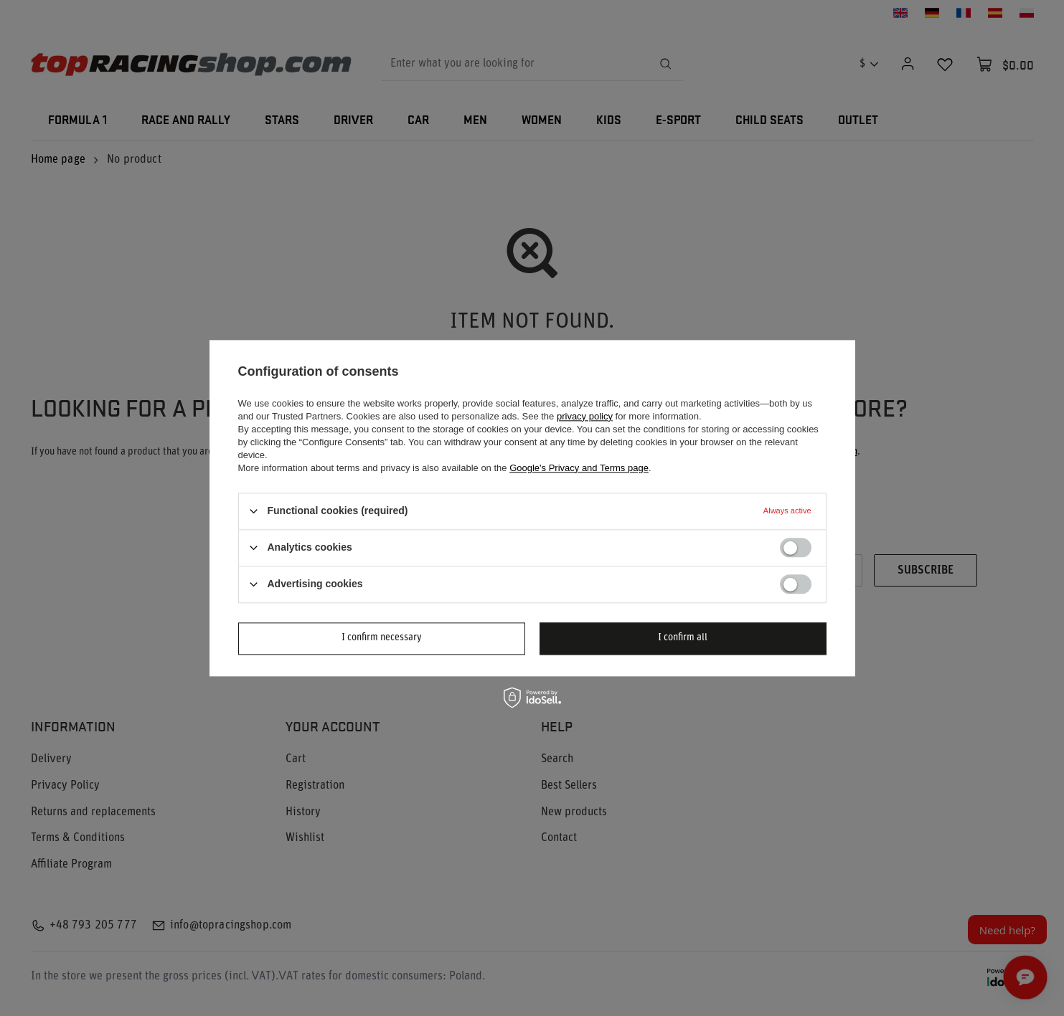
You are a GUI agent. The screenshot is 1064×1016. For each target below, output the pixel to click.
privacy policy (585, 416)
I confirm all (682, 637)
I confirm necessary (382, 637)
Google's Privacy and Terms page (579, 467)
